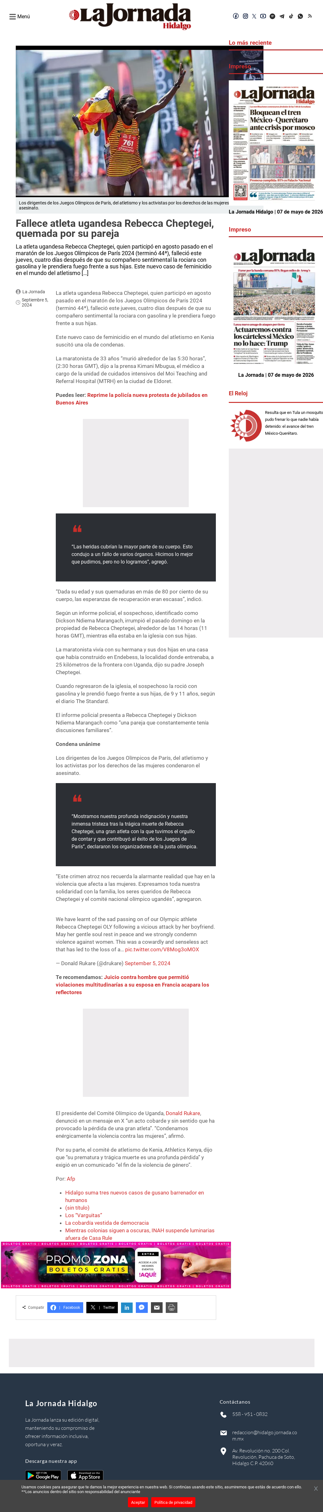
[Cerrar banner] (316, 1489)
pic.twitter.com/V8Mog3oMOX (162, 949)
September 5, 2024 (147, 963)
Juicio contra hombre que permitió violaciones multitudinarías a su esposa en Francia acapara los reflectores (132, 984)
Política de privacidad (173, 1502)
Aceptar (138, 1502)
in (126, 1307)
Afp (71, 1179)
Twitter (102, 1307)
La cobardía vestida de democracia (107, 1223)
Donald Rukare (183, 1113)
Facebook (65, 1307)
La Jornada (33, 291)
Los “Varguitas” (83, 1215)
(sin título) (77, 1208)
